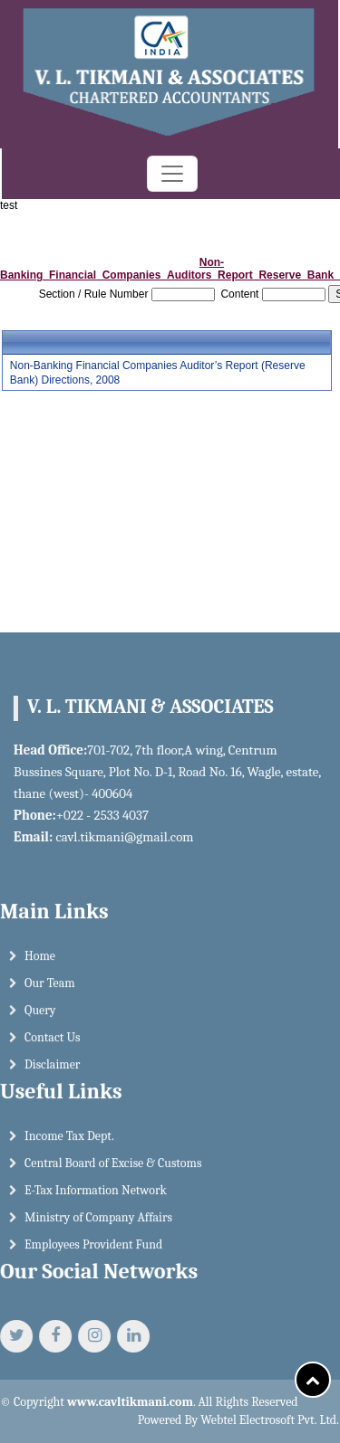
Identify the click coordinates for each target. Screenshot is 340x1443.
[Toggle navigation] (172, 174)
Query (40, 1016)
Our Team (49, 989)
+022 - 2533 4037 (95, 815)
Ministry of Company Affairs (98, 1223)
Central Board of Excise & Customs (112, 1169)
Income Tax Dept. (69, 1142)
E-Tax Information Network (95, 1196)
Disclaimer (52, 1070)
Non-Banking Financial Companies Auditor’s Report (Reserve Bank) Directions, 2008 (158, 372)
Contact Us (52, 1043)
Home (39, 962)
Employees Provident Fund (93, 1250)
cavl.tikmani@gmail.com (118, 837)
